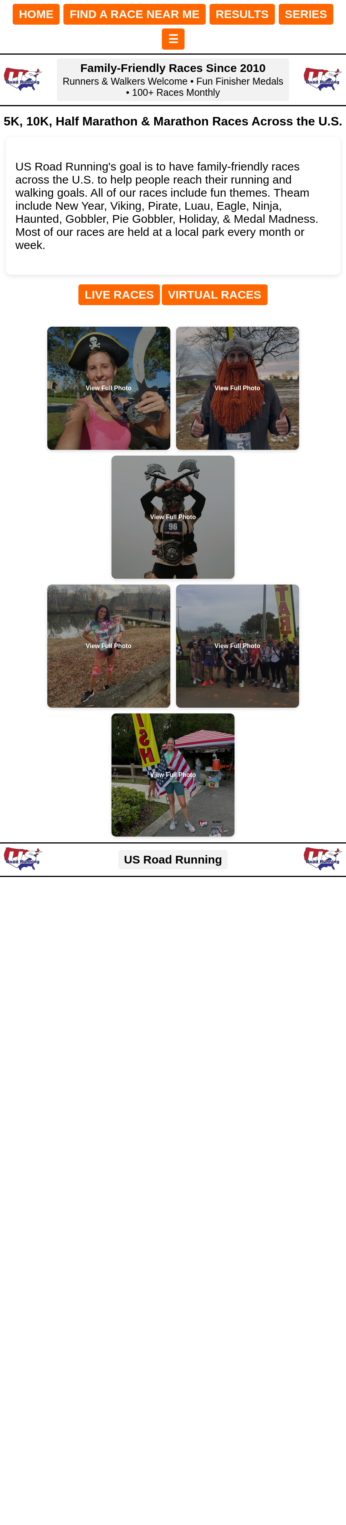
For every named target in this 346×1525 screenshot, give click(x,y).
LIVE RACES (119, 294)
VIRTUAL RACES (214, 294)
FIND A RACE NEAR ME (135, 14)
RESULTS (242, 14)
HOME (36, 14)
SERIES (306, 14)
